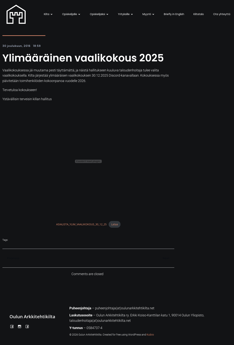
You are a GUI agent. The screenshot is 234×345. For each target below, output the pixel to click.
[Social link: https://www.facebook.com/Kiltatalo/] (28, 326)
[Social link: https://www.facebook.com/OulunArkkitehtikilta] (13, 326)
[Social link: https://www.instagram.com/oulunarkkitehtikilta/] (21, 326)
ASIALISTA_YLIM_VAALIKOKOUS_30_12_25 (81, 224)
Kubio (150, 334)
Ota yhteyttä (221, 14)
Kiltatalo (198, 14)
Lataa (114, 224)
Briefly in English (174, 14)
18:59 (37, 46)
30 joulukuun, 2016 (16, 46)
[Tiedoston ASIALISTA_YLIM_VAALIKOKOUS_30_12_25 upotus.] (88, 161)
